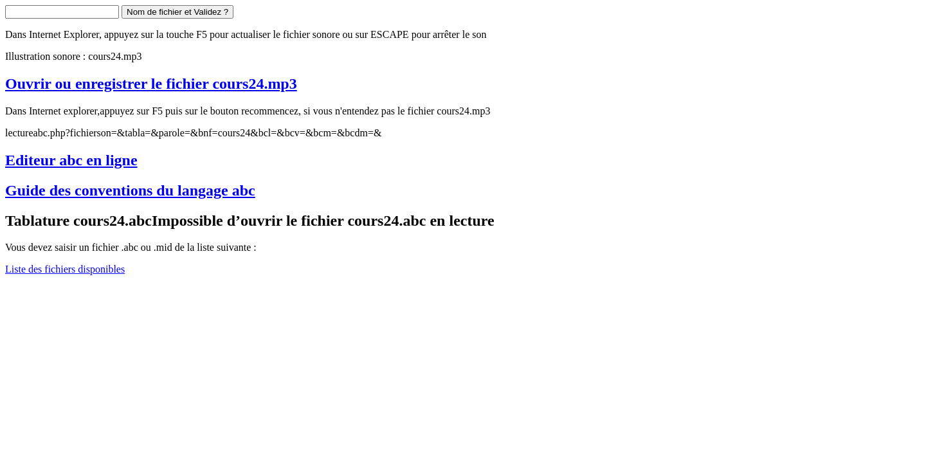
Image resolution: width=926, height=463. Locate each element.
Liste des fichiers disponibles (65, 269)
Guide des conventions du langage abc (130, 190)
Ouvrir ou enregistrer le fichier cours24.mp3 (151, 83)
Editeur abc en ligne (71, 160)
